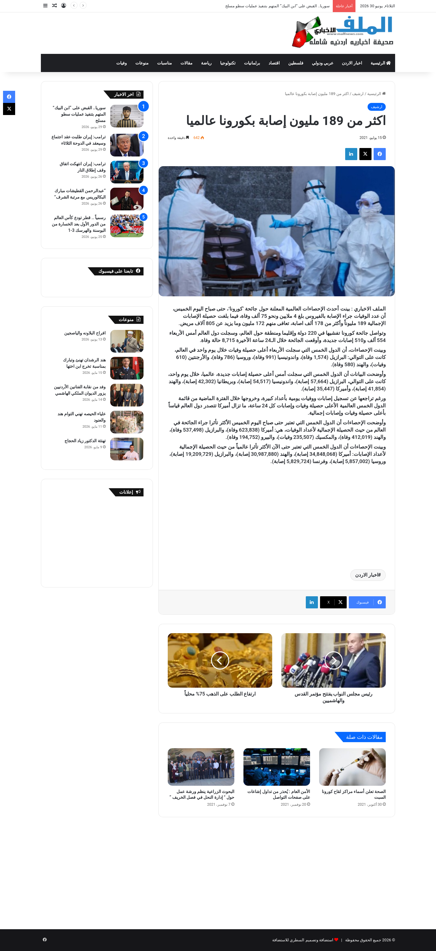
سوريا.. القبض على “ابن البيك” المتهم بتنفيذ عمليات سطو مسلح (277, 6)
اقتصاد (274, 63)
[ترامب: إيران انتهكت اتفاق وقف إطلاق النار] (127, 172)
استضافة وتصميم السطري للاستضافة (302, 940)
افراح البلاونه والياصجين (85, 333)
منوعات (142, 63)
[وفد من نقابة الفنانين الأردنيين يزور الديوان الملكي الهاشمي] (127, 395)
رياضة (206, 63)
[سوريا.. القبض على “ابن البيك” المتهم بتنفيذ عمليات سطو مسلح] (127, 116)
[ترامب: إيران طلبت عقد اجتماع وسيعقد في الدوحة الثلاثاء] (127, 145)
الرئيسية (381, 63)
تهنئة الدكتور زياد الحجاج (85, 440)
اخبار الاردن (352, 63)
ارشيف (358, 93)
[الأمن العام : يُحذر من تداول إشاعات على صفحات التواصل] (276, 767)
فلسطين (295, 63)
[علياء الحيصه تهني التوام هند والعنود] (127, 422)
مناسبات (164, 63)
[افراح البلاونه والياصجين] (127, 341)
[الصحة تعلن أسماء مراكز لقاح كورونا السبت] (352, 767)
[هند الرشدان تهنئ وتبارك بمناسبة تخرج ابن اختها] (127, 368)
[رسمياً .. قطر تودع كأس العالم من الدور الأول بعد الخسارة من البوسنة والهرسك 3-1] (127, 226)
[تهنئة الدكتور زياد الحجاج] (127, 449)
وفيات (121, 63)
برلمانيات (252, 63)
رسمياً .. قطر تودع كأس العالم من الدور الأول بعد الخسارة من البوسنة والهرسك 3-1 (79, 224)
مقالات (186, 63)
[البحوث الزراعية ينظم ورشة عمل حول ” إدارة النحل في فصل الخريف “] (201, 767)
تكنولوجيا (228, 63)
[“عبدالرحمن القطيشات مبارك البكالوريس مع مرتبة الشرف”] (127, 199)
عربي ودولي (322, 63)
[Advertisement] (157, 32)
